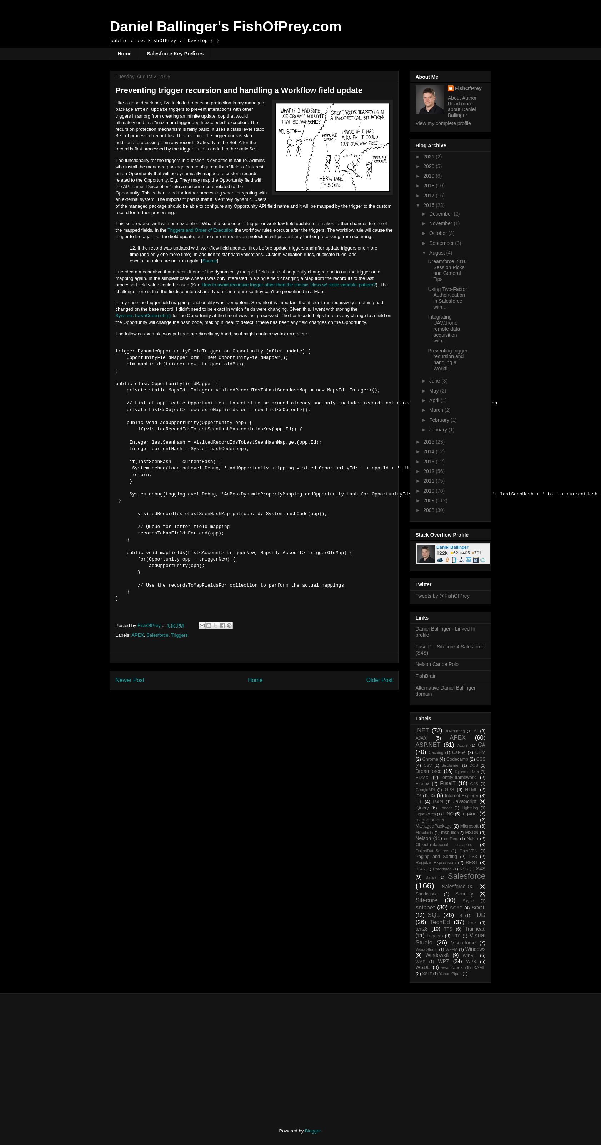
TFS (448, 929)
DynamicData (467, 771)
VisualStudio (427, 949)
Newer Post (130, 680)
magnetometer (430, 820)
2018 (429, 185)
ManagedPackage (434, 826)
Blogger (313, 1131)
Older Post (379, 680)
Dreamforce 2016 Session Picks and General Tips (447, 270)
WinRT (469, 955)
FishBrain (426, 676)
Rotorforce (442, 869)
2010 (429, 491)
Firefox (423, 783)
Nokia (472, 838)
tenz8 (422, 929)
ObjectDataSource (432, 851)
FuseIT (448, 783)
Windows (475, 949)
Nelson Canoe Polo (437, 664)
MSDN (472, 832)
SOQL (479, 907)
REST (472, 862)
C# (481, 744)
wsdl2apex (452, 967)
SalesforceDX (457, 886)
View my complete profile (443, 123)
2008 (429, 510)
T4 (459, 915)
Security (464, 894)
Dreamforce (429, 771)
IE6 (419, 796)
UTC (456, 936)
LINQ (448, 813)
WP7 (443, 961)
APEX (137, 635)
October (439, 233)
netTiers (451, 838)
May (434, 391)
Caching (436, 752)
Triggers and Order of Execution (200, 230)
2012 (429, 471)
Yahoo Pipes (450, 974)
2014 (429, 451)
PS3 (473, 856)
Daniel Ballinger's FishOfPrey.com (226, 26)
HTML (471, 789)
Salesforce (157, 635)
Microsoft (469, 826)
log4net (470, 813)
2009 (429, 500)
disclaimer (451, 765)
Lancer (446, 808)
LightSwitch (426, 814)
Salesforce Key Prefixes (175, 53)
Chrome (430, 759)
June (435, 381)
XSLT (427, 974)
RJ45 (420, 869)
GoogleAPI (425, 790)
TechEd (440, 922)
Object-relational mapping (444, 844)
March (437, 410)
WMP (420, 961)
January (439, 430)
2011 (429, 481)
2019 (429, 176)
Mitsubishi (425, 832)
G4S (474, 783)
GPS (449, 789)
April (435, 400)
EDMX (422, 777)
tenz (472, 922)
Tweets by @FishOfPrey (443, 596)
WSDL (423, 967)
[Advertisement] (170, 1055)
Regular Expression (436, 862)
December (441, 214)
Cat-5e (459, 752)
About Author (462, 98)
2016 (429, 205)
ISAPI (438, 802)
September (442, 243)
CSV (428, 765)
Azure (462, 745)
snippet (425, 907)
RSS (464, 869)
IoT (419, 801)
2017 (429, 195)
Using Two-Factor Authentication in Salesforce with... (447, 298)
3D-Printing (455, 731)
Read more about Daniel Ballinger (462, 109)
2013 (429, 461)
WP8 (471, 961)
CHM (480, 752)
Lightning (470, 808)
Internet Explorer (462, 795)
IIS (432, 795)
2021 (429, 156)
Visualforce (463, 943)
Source (209, 260)
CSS (481, 759)
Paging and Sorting (436, 856)
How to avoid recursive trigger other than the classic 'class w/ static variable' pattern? (289, 284)
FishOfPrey (468, 88)
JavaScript (464, 801)
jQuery (422, 807)
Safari (430, 877)
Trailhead (475, 929)
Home (125, 53)
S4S (480, 869)
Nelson (423, 838)
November (441, 223)
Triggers (179, 635)
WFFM (451, 949)
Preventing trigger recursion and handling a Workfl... (447, 359)
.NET (422, 730)
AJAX (421, 738)
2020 (429, 166)
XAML (479, 967)
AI (476, 731)
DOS (474, 765)
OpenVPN (468, 851)
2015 (429, 442)
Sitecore (427, 900)
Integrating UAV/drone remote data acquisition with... (444, 329)
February (440, 420)
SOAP (456, 907)
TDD (479, 915)
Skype (468, 901)
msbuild (448, 832)
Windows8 (437, 955)
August (437, 253)
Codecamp (457, 759)
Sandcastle (427, 894)
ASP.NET (428, 744)
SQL (434, 915)
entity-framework (459, 777)
